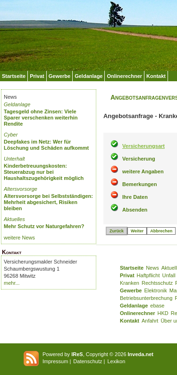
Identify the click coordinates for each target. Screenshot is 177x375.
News (152, 268)
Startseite (13, 76)
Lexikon (116, 361)
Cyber (10, 134)
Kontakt (156, 76)
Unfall (169, 275)
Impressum (55, 361)
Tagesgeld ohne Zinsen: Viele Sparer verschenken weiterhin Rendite (41, 118)
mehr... (12, 283)
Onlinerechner (124, 76)
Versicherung (138, 159)
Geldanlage (88, 76)
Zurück (117, 231)
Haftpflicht (148, 275)
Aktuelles (14, 219)
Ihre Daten (135, 197)
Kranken (129, 283)
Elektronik (155, 290)
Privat (37, 76)
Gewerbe (59, 76)
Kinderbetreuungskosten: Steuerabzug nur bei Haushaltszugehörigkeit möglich (44, 172)
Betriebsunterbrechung (146, 298)
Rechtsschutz (157, 283)
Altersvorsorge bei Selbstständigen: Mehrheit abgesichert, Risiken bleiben (48, 202)
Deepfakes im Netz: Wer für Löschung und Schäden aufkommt (46, 145)
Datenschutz (87, 361)
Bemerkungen (139, 184)
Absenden (134, 210)
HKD (163, 313)
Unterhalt (14, 159)
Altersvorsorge (20, 189)
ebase (157, 305)
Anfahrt (150, 321)
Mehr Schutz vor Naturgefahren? (44, 226)
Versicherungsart (143, 146)
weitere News (19, 237)
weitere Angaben (143, 171)
